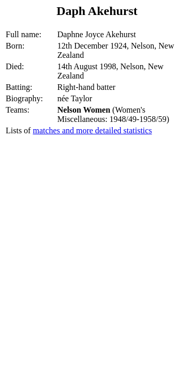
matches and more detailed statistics (92, 130)
